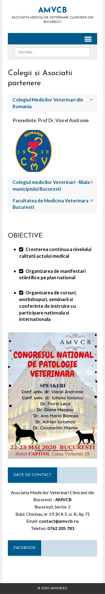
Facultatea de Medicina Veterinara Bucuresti (50, 204)
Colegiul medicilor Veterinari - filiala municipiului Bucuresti (51, 185)
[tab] (52, 103)
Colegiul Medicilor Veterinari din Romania (48, 103)
